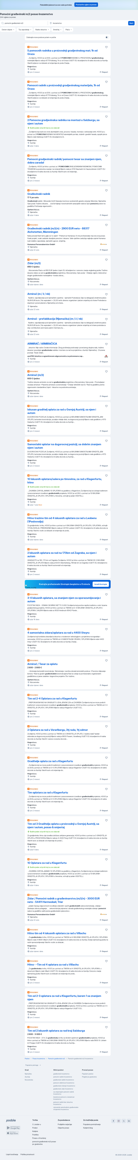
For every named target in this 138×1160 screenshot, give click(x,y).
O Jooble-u (36, 1124)
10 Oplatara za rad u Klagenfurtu (47, 862)
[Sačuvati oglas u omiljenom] (106, 47)
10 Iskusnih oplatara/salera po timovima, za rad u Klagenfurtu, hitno (64, 480)
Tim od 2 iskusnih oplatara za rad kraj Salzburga (56, 1030)
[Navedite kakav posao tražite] (23, 23)
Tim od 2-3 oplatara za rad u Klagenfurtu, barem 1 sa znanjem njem (64, 997)
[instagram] (118, 1121)
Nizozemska (29, 1080)
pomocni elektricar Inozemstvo (63, 1083)
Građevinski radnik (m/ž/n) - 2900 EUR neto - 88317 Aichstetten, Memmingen (58, 230)
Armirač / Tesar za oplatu (42, 664)
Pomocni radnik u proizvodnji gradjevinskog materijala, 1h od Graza (63, 87)
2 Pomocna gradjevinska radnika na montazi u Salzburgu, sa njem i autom (63, 122)
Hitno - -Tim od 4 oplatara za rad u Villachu (53, 964)
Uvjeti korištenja (12, 1154)
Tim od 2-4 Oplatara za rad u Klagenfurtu (52, 698)
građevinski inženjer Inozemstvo (64, 1086)
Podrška (35, 1135)
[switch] (107, 37)
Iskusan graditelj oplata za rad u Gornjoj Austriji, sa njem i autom (61, 411)
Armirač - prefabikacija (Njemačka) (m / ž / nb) (55, 318)
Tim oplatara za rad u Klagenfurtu (47, 792)
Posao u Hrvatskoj (39, 1138)
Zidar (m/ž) (34, 263)
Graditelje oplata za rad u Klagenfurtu (50, 761)
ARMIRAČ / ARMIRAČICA (42, 343)
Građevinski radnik (38, 193)
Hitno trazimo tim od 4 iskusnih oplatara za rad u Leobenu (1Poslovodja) (62, 520)
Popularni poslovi (87, 1074)
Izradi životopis (100, 584)
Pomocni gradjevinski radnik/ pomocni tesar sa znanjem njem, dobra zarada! (64, 161)
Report (104, 72)
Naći (131, 23)
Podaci (35, 1128)
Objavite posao (63, 1128)
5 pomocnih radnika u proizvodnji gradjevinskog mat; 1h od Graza (62, 52)
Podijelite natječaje (65, 1124)
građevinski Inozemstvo (61, 1074)
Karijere (35, 1131)
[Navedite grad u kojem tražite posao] (72, 23)
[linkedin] (129, 1121)
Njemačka (28, 1074)
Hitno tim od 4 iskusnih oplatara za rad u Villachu (56, 933)
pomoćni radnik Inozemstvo (62, 1077)
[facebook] (113, 1121)
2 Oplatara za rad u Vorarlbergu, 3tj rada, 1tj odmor (57, 729)
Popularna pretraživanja (91, 1124)
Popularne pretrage (33, 1065)
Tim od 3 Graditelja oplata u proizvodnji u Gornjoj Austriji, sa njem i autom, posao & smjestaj (63, 825)
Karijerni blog (88, 1128)
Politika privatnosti (27, 1154)
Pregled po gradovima (89, 1077)
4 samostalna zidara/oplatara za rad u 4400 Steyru (58, 632)
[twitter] (124, 1121)
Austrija (27, 1077)
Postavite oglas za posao (86, 5)
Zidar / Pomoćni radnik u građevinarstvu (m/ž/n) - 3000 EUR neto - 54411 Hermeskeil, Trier (63, 900)
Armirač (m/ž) (35, 375)
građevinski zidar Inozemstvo (63, 1089)
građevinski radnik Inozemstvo (63, 1080)
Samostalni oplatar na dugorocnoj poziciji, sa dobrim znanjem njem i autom (64, 446)
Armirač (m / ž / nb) (38, 293)
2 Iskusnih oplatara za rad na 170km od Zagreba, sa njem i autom (61, 554)
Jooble (129, 1155)
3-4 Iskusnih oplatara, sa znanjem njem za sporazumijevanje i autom (64, 599)
